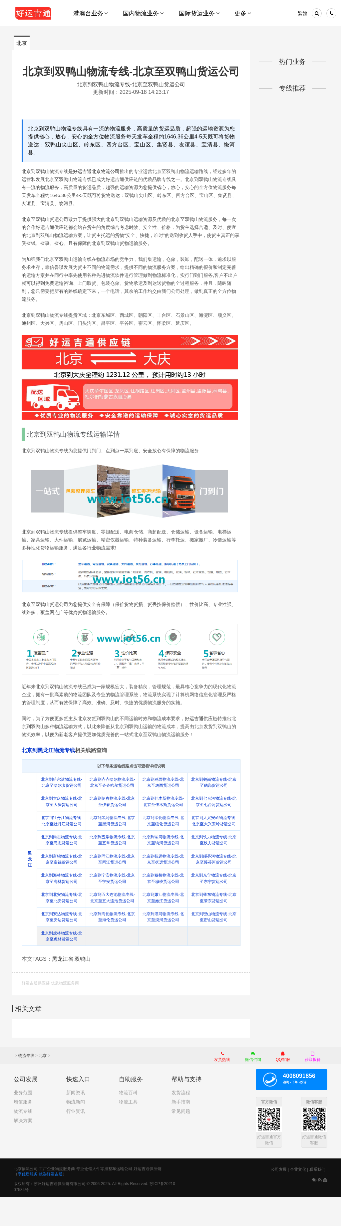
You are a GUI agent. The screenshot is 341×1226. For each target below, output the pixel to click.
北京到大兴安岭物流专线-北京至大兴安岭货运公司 (213, 841)
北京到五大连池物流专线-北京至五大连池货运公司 (113, 924)
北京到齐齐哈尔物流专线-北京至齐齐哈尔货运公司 (113, 797)
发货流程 (180, 1121)
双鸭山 (84, 988)
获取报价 (313, 1085)
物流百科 (128, 1121)
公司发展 (279, 1198)
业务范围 (23, 1121)
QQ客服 (283, 1085)
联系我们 (317, 1198)
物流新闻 (75, 1131)
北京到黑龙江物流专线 (49, 762)
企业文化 (298, 1198)
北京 (21, 43)
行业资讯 (75, 1140)
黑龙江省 (64, 988)
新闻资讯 (75, 1121)
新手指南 (180, 1131)
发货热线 (222, 1085)
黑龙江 (31, 880)
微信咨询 (249, 1086)
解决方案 (23, 1149)
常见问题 (180, 1140)
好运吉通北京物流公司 (97, 185)
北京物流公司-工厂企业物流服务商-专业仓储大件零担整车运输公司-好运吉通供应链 (88, 1198)
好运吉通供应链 (202, 730)
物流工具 (128, 1131)
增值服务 (23, 1131)
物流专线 (26, 1085)
